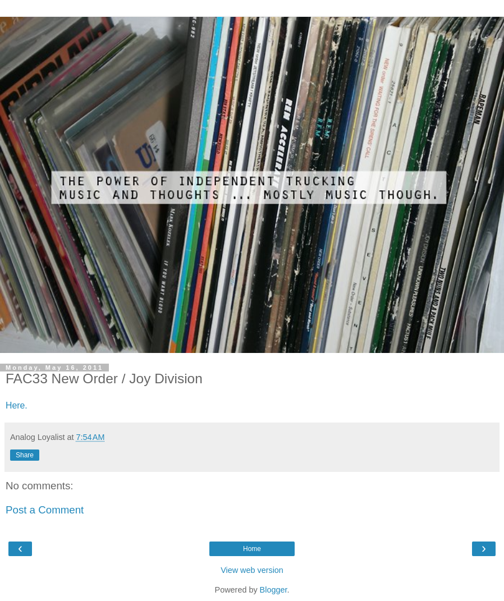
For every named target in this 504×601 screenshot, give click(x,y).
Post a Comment (45, 510)
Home (252, 549)
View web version (252, 570)
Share (25, 455)
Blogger (273, 589)
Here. (17, 405)
